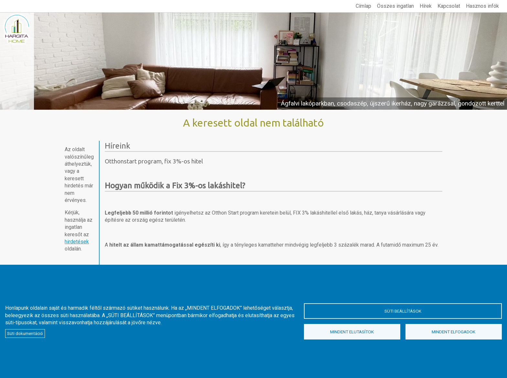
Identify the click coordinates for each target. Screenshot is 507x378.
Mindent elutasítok (352, 331)
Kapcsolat (448, 6)
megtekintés (253, 61)
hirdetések (77, 242)
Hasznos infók (482, 6)
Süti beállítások (402, 311)
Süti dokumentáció (25, 333)
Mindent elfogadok (453, 331)
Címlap (363, 6)
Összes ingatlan (395, 6)
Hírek (426, 6)
